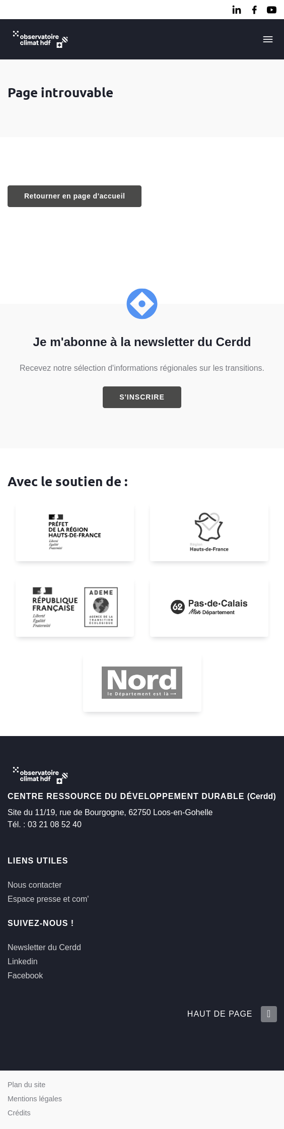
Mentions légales (35, 1099)
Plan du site (26, 1085)
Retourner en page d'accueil (74, 196)
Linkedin (23, 961)
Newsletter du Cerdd (44, 947)
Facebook (25, 975)
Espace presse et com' (48, 899)
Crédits (19, 1113)
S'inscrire (142, 397)
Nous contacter (35, 885)
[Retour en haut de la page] (268, 1014)
